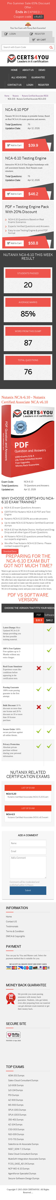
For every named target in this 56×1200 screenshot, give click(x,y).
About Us (28, 70)
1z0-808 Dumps (16, 1085)
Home (14, 70)
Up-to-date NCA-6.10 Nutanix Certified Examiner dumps (29, 524)
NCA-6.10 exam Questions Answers (22, 508)
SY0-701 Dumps (16, 1139)
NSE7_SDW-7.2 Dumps (19, 1149)
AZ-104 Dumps (15, 1125)
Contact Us (14, 85)
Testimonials (12, 926)
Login (12, 34)
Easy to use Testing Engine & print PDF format (28, 231)
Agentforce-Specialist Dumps (22, 1174)
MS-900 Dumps (15, 1105)
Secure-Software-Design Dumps (23, 1178)
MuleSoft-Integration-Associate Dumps (27, 1159)
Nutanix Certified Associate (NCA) (35, 95)
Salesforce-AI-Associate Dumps (23, 1144)
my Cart (41, 40)
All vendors (18, 77)
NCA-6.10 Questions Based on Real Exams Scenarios (26, 220)
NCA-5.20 (11, 794)
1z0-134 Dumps (15, 1090)
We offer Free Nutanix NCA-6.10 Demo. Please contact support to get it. (27, 544)
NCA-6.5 (10, 814)
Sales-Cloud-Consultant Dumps (23, 1080)
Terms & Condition (15, 931)
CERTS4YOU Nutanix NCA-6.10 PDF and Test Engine (27, 513)
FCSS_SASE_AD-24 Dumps (21, 1164)
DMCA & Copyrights (15, 936)
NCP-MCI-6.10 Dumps (18, 1169)
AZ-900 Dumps (15, 1100)
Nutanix (16, 95)
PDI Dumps (13, 1095)
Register (40, 34)
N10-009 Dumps (16, 1134)
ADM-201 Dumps (16, 1076)
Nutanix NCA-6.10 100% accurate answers (26, 519)
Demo (42, 70)
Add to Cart (16, 145)
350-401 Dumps (15, 1120)
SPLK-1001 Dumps (17, 1110)
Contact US (11, 922)
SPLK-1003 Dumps (17, 1115)
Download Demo (10, 551)
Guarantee (38, 77)
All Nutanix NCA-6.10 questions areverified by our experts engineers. (27, 537)
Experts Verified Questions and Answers (28, 226)
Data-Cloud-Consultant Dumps (23, 1154)
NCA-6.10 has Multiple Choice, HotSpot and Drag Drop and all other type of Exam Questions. (29, 531)
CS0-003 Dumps (16, 1129)
